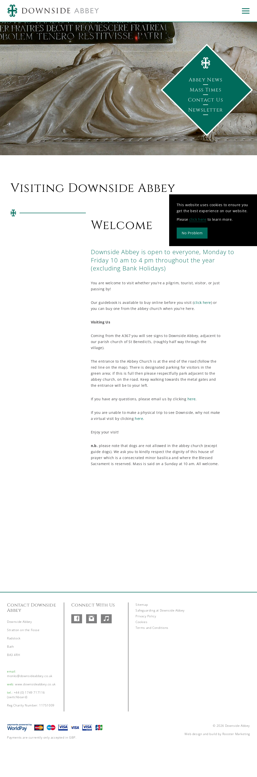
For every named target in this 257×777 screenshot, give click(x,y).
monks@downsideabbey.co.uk (29, 676)
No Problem (192, 232)
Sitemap (142, 604)
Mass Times (205, 89)
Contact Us (205, 99)
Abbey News (205, 79)
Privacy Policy (146, 616)
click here (197, 219)
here (191, 399)
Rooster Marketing (236, 734)
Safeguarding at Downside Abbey (160, 610)
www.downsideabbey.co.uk (35, 684)
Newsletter (205, 109)
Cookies (141, 622)
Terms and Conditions (152, 628)
